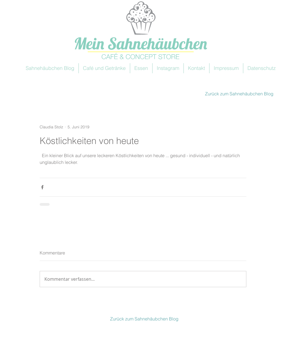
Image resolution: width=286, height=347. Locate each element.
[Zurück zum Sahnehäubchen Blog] (238, 93)
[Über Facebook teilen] (42, 187)
